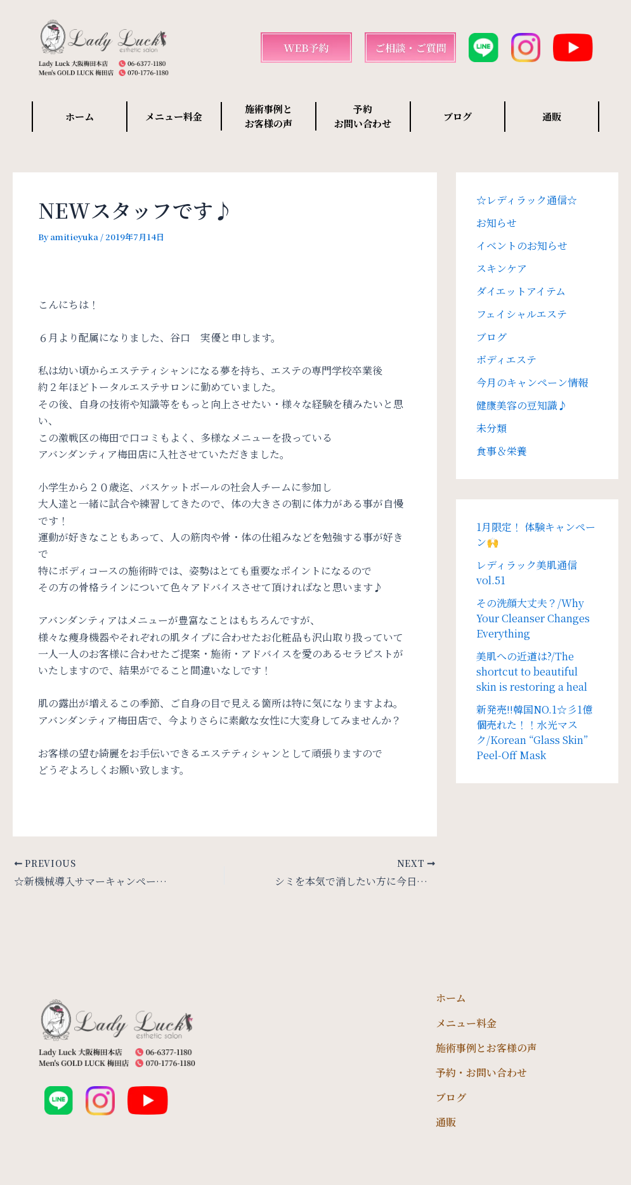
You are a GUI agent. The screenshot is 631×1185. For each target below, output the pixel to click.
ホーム (79, 116)
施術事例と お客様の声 (268, 116)
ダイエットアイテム (521, 291)
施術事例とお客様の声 (486, 1048)
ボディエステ (506, 359)
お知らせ (496, 222)
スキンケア (501, 268)
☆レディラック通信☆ (526, 200)
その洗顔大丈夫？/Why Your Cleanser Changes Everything (533, 618)
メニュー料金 (173, 116)
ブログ (457, 116)
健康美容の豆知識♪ (522, 405)
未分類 (491, 428)
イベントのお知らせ (522, 245)
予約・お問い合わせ (481, 1072)
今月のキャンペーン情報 (532, 382)
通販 (551, 116)
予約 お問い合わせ (362, 116)
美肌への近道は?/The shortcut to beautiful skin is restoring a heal (531, 671)
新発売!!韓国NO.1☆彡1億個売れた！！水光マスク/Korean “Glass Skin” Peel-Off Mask (534, 732)
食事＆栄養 (501, 451)
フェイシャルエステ (521, 314)
